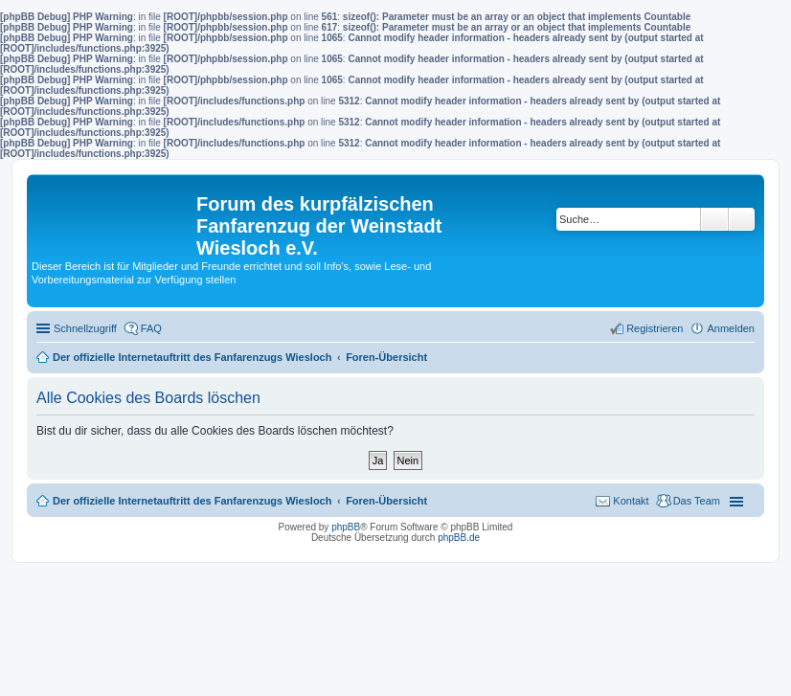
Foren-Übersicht (386, 500)
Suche (714, 219)
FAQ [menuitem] (151, 328)
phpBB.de (459, 537)
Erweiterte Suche (742, 219)
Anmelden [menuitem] (731, 328)
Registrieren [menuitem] (654, 328)
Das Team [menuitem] (696, 500)
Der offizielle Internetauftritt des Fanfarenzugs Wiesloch (192, 500)
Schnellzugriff (85, 328)
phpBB (345, 527)
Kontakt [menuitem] (630, 500)
